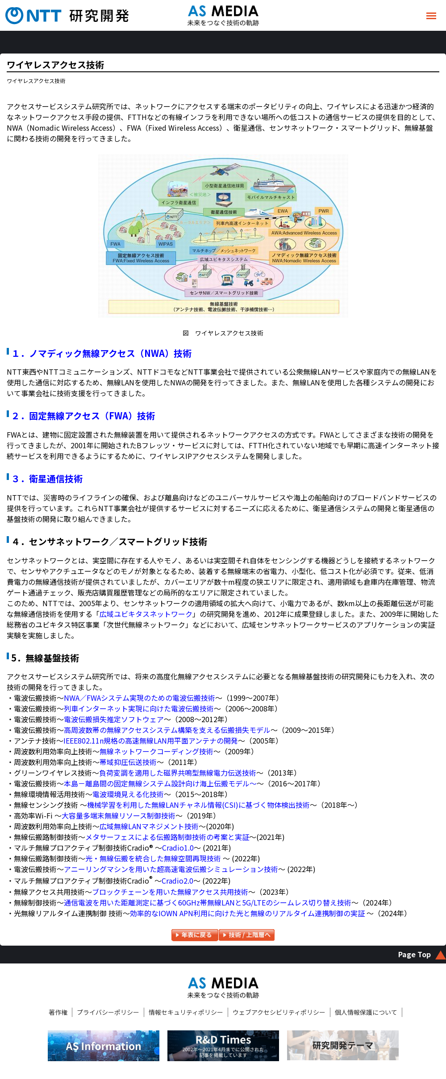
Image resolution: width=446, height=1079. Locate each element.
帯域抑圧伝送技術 (128, 762)
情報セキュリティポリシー (186, 1012)
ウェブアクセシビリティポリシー (279, 1012)
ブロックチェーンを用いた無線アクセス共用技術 (170, 891)
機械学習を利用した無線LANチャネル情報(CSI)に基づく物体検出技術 (198, 804)
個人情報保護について (366, 1012)
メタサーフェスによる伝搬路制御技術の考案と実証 (167, 836)
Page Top (414, 954)
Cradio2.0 (177, 881)
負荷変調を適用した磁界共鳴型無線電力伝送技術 (177, 772)
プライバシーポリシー (108, 1012)
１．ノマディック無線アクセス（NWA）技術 (101, 353)
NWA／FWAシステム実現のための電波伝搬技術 (139, 697)
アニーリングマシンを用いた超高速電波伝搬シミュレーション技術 (171, 869)
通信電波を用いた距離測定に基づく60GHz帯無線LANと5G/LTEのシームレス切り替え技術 (207, 902)
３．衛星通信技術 (47, 478)
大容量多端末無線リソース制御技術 (118, 815)
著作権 (58, 1012)
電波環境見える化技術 (128, 794)
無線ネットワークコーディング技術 (156, 751)
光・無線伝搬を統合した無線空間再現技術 (153, 858)
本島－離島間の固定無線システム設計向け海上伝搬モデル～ (160, 783)
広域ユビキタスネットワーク (146, 613)
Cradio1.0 (178, 847)
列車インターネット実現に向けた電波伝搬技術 (139, 708)
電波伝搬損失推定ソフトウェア (114, 719)
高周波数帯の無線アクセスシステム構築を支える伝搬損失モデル (167, 729)
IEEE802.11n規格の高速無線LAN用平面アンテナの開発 (150, 740)
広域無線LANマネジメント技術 (149, 826)
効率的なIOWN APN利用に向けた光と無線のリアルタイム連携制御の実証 (248, 913)
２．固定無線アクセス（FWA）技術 (83, 415)
